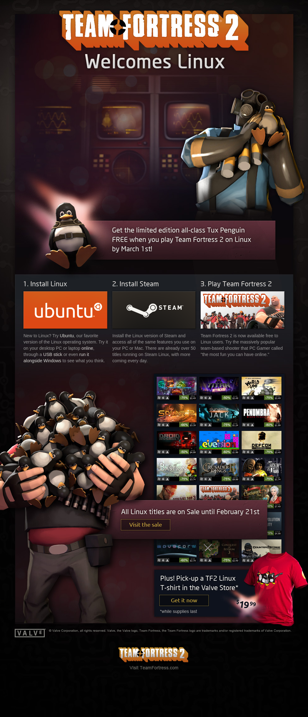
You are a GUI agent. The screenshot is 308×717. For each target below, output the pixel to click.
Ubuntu (67, 335)
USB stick (52, 354)
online (87, 348)
